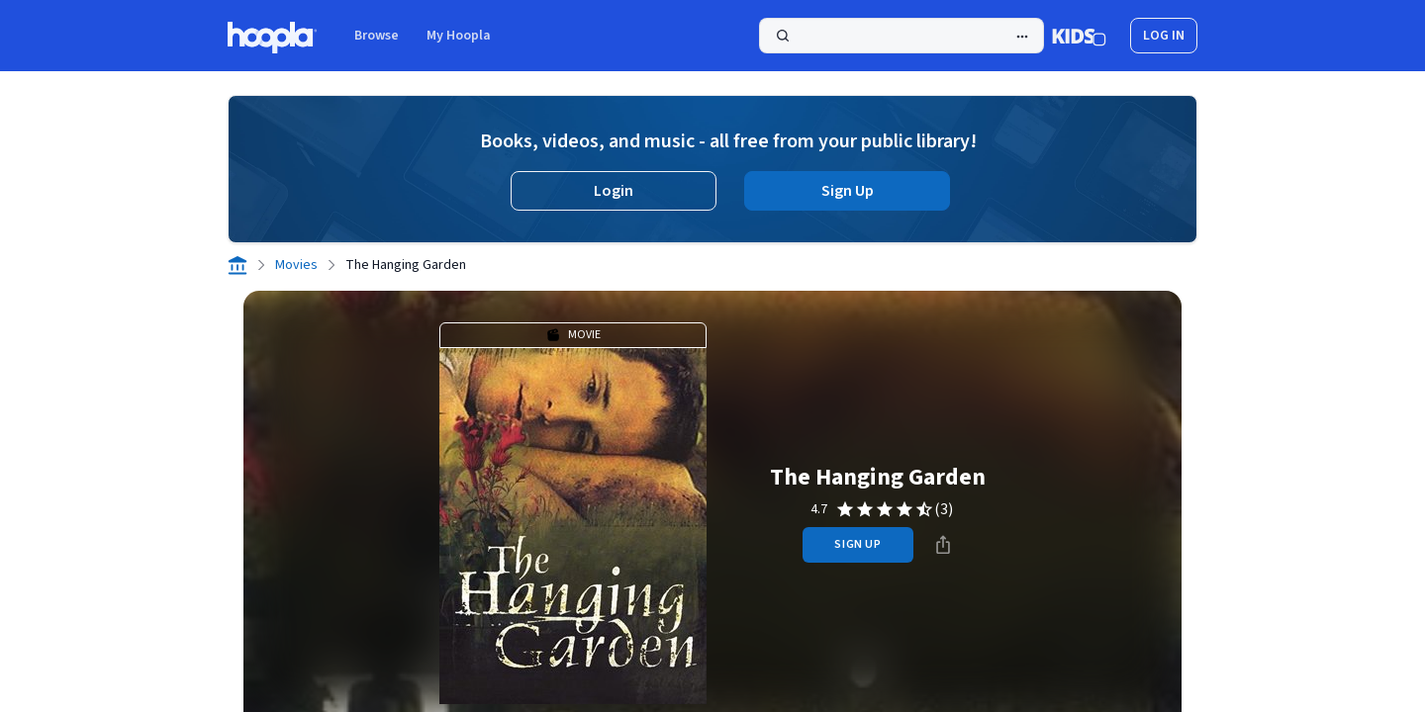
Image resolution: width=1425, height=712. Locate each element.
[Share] (943, 545)
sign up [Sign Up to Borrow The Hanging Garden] (857, 544)
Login (613, 191)
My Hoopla (459, 35)
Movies (296, 265)
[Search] (901, 35)
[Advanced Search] (1022, 36)
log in (1164, 35)
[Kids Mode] (1079, 35)
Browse (376, 35)
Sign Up (847, 191)
